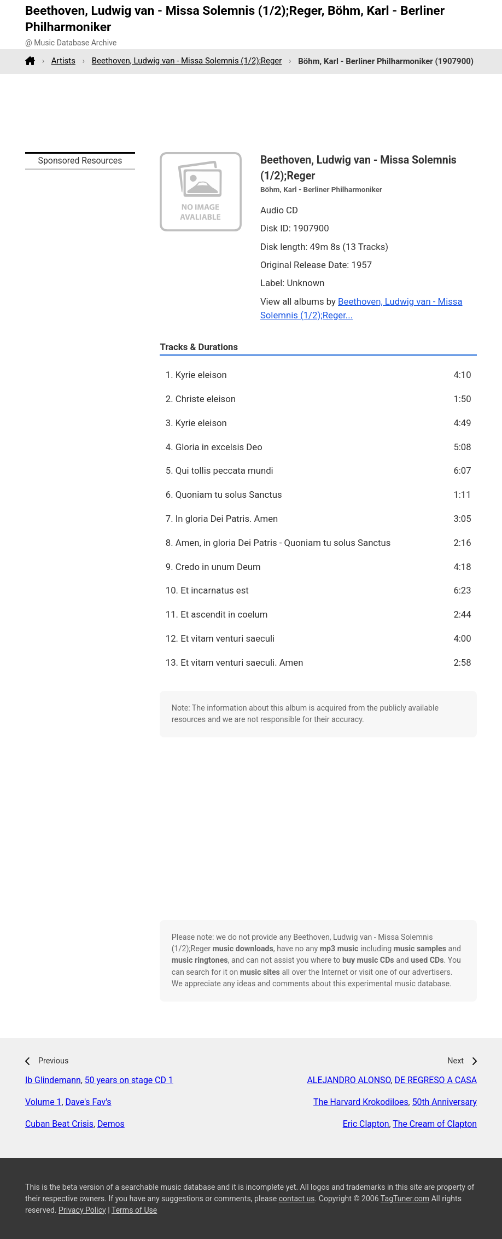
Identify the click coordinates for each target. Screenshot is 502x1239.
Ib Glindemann (53, 1080)
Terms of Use (134, 1210)
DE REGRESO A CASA (436, 1080)
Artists (63, 61)
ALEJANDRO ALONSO (349, 1080)
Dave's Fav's (88, 1102)
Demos (111, 1124)
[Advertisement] (251, 112)
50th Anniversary (444, 1102)
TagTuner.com (405, 1198)
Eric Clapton (366, 1124)
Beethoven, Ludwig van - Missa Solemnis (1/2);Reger (187, 61)
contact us (297, 1198)
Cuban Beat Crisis (59, 1124)
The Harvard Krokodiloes (360, 1102)
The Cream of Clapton (435, 1124)
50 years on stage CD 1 (129, 1080)
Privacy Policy (82, 1210)
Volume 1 (43, 1102)
